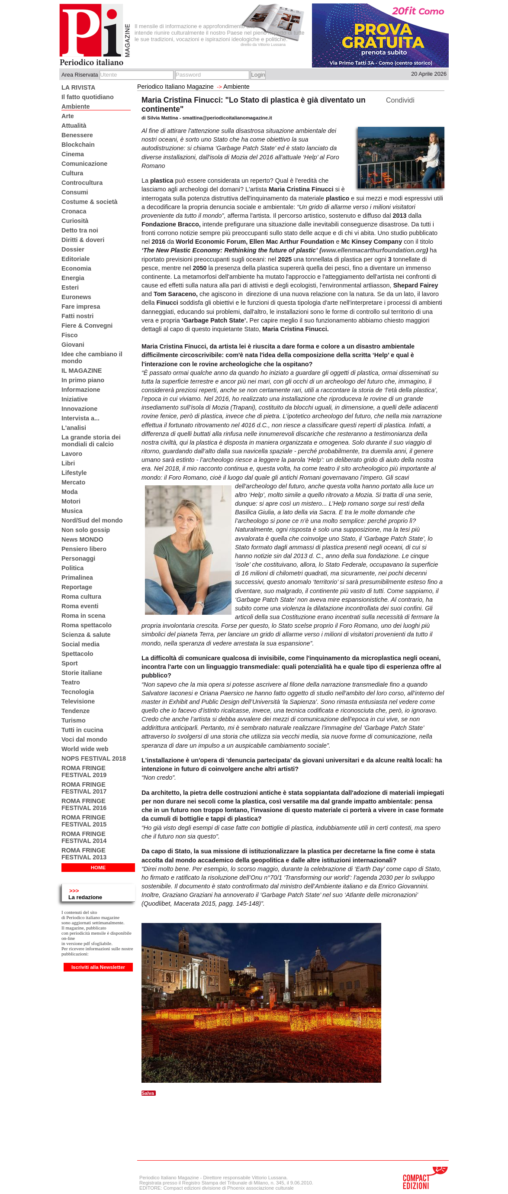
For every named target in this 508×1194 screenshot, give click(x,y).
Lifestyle (74, 472)
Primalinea (77, 577)
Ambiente (75, 106)
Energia (72, 277)
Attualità (74, 125)
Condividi (400, 100)
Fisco (69, 335)
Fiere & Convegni (87, 325)
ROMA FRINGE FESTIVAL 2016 (83, 804)
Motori (70, 501)
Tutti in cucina (82, 729)
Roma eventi (80, 606)
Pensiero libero (83, 548)
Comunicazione (84, 163)
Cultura (72, 173)
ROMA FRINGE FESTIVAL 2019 (83, 771)
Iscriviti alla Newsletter (98, 967)
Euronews (76, 297)
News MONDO (82, 539)
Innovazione (79, 408)
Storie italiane (81, 672)
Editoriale (75, 258)
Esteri (70, 287)
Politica (72, 568)
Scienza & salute (86, 634)
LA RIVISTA (78, 87)
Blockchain (78, 144)
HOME (98, 867)
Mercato (73, 482)
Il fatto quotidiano (87, 97)
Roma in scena (83, 615)
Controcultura (82, 182)
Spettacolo (77, 653)
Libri (68, 463)
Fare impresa (80, 306)
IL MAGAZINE (81, 370)
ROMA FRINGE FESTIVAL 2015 (83, 821)
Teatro (70, 682)
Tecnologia (77, 691)
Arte (67, 116)
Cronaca (74, 211)
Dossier (72, 249)
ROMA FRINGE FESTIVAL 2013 (83, 854)
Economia (76, 268)
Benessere (77, 135)
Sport (69, 663)
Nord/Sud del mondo (92, 520)
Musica (72, 510)
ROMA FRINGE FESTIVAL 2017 (83, 788)
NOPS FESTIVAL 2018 (93, 758)
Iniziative (74, 399)
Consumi (74, 192)
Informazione (80, 389)
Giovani (72, 344)
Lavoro (71, 453)
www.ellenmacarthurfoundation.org (374, 250)
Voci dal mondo (84, 739)
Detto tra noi (79, 230)
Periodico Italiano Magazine (175, 86)
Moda (69, 491)
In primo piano (82, 380)
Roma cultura (81, 596)
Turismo (73, 720)
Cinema (72, 154)
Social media (80, 644)
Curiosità (74, 220)
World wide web (84, 748)
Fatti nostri (77, 316)
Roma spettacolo (86, 625)
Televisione (78, 701)
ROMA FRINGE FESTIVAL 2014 (83, 837)
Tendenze (75, 710)
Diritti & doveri (82, 239)
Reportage (76, 587)
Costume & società (89, 201)
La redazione (85, 897)
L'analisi (73, 427)
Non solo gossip (85, 529)
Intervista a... (80, 418)
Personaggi (78, 558)
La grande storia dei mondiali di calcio (91, 441)
